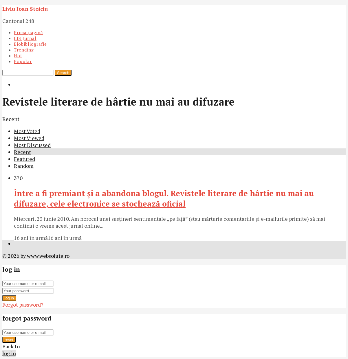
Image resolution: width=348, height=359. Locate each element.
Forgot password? (22, 304)
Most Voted (27, 131)
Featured (24, 158)
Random (24, 165)
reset (9, 340)
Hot (18, 55)
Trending (24, 50)
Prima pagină (28, 32)
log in (9, 298)
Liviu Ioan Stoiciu (25, 8)
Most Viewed (29, 138)
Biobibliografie (30, 44)
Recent (22, 151)
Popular (23, 61)
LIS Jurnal (25, 38)
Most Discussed (32, 144)
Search (63, 73)
